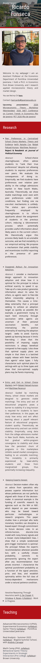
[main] (20, 10)
